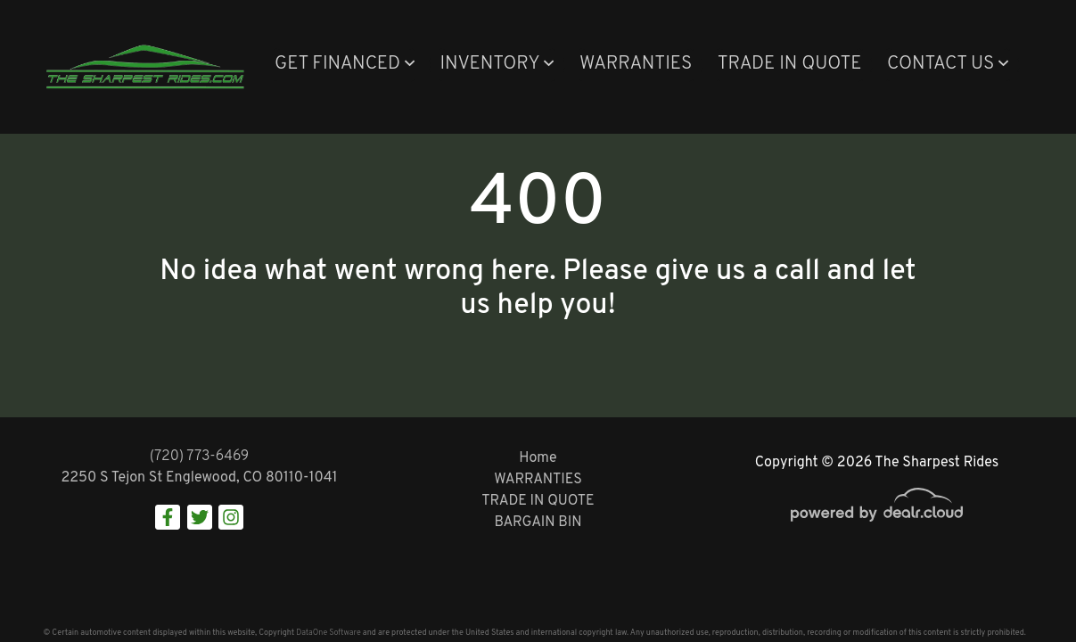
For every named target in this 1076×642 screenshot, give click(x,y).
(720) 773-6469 (200, 456)
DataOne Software (328, 633)
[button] (344, 65)
